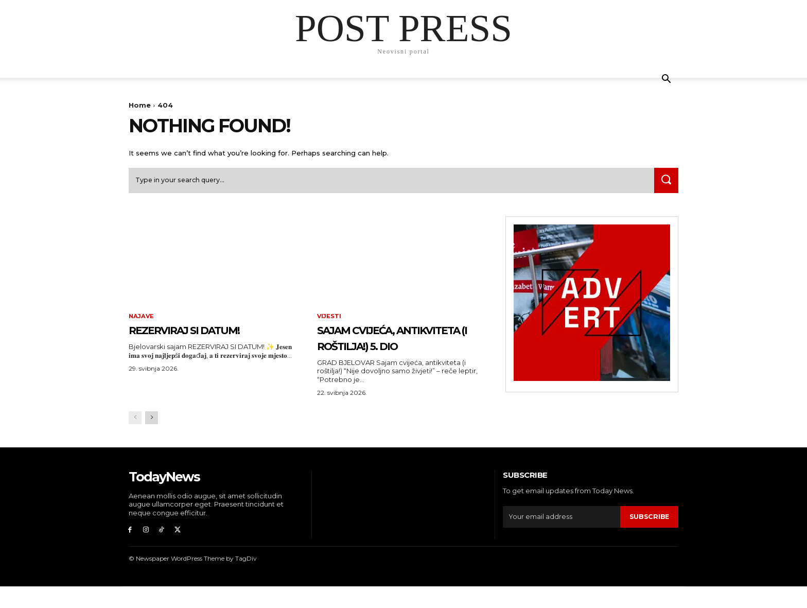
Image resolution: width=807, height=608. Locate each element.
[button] (666, 80)
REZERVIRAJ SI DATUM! (206, 333)
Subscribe (649, 536)
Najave (142, 320)
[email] (561, 537)
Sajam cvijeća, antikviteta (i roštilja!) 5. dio (374, 349)
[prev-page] (135, 437)
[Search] (664, 183)
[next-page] (151, 437)
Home (140, 105)
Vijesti (329, 320)
